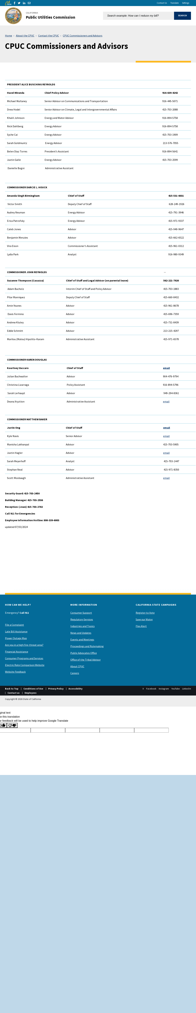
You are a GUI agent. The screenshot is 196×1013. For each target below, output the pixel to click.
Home (8, 35)
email (166, 368)
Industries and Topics (82, 626)
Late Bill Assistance (16, 631)
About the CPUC (25, 35)
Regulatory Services (81, 619)
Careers (74, 673)
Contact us (14, 692)
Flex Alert (141, 626)
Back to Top (11, 688)
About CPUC (77, 666)
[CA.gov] (8, 3)
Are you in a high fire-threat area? (24, 645)
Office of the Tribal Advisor (85, 659)
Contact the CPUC (48, 35)
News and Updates (80, 632)
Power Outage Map (16, 638)
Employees (31, 692)
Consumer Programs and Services (24, 658)
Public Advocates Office (83, 653)
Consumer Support (81, 612)
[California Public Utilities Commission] (42, 15)
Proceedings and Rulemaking (87, 646)
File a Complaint (14, 624)
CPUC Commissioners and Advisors (82, 35)
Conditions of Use (33, 688)
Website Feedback (15, 671)
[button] (182, 16)
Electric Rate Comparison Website (24, 665)
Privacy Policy (55, 688)
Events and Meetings (82, 639)
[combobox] (138, 16)
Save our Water (144, 619)
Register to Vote (145, 612)
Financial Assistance (16, 651)
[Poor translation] (12, 725)
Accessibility (75, 688)
